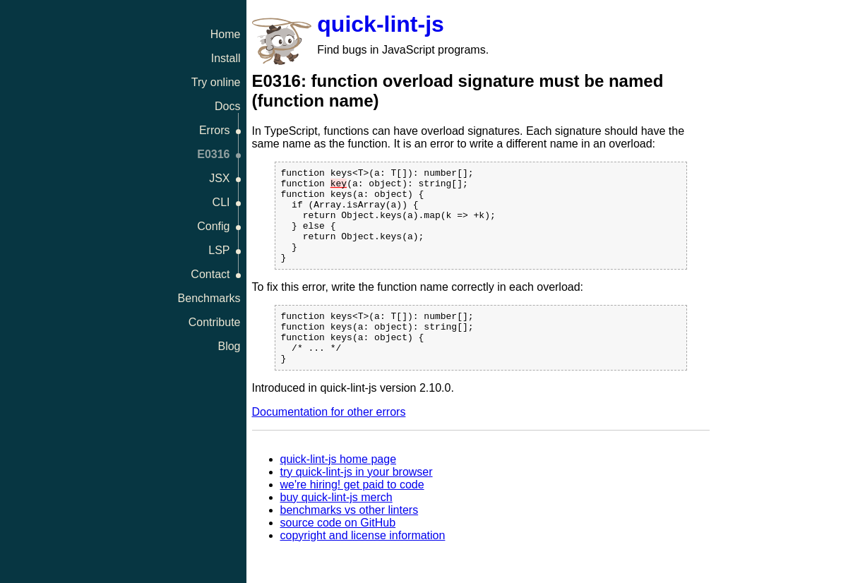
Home (225, 34)
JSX (219, 178)
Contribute (215, 322)
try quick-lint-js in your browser (356, 501)
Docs (227, 106)
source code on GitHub (338, 552)
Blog (228, 346)
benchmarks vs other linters (349, 540)
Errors (214, 130)
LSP (218, 250)
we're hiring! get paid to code (352, 514)
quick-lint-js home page (338, 489)
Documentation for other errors (329, 441)
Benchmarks (209, 298)
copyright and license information (363, 565)
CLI (221, 202)
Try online (216, 82)
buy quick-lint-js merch (336, 527)
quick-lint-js (380, 24)
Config (213, 226)
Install (226, 58)
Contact (210, 274)
